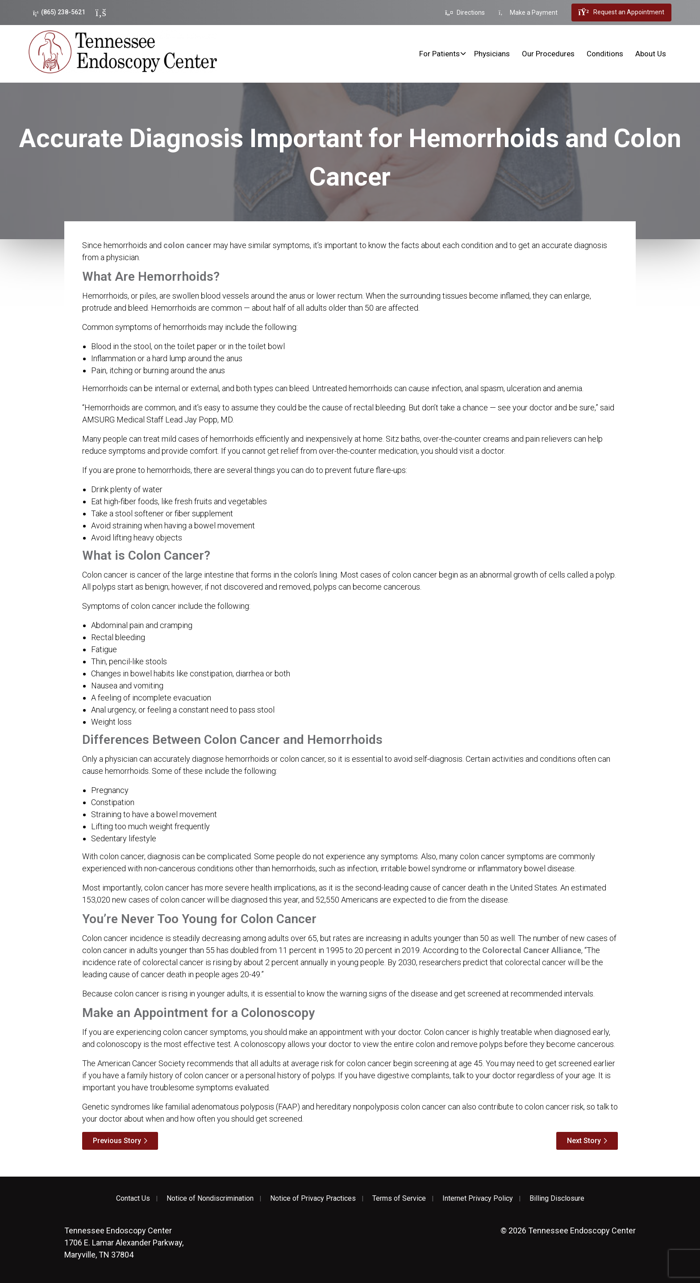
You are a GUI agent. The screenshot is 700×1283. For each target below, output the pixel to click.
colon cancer (187, 245)
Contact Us (133, 1198)
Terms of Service (399, 1198)
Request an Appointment (621, 12)
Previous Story (117, 1140)
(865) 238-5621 (59, 12)
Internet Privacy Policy (477, 1198)
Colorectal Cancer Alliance (531, 950)
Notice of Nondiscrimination (210, 1198)
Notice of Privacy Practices (313, 1198)
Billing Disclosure (556, 1198)
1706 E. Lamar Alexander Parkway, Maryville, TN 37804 (123, 1242)
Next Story (584, 1140)
